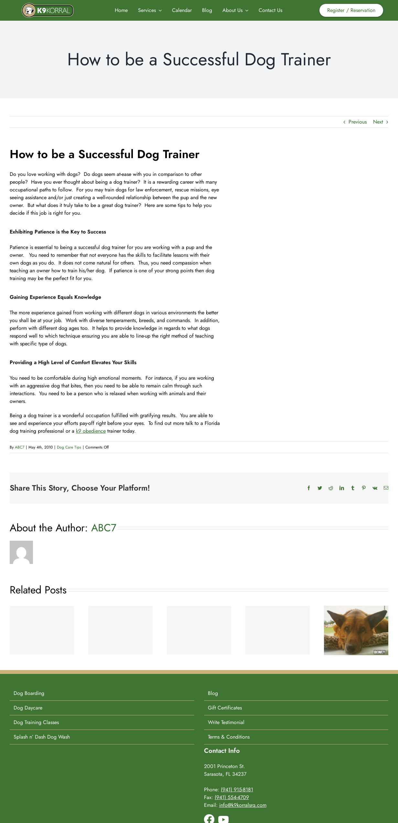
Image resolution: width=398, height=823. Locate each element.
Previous (358, 121)
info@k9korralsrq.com (242, 805)
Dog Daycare (28, 707)
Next (378, 121)
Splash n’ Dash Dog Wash (42, 737)
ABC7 (19, 447)
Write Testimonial (226, 722)
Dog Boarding (29, 693)
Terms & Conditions (229, 737)
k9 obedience (91, 431)
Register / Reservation (351, 10)
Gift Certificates (225, 707)
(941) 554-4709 (232, 797)
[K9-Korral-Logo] (47, 5)
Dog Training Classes (36, 722)
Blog (213, 693)
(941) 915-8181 (237, 789)
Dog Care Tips (69, 447)
